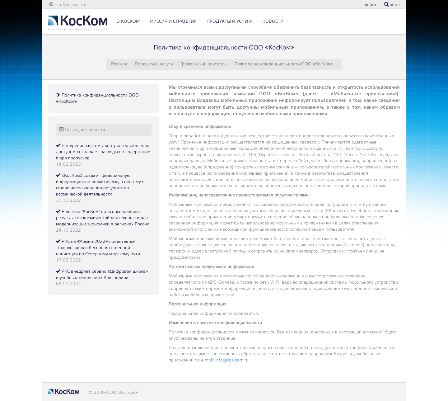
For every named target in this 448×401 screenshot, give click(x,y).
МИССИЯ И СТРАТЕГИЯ (173, 22)
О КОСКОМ (128, 22)
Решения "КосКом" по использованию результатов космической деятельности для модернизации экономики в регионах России (102, 218)
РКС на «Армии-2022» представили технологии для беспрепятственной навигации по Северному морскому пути (98, 248)
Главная (119, 64)
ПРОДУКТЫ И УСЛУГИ (229, 22)
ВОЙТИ (370, 5)
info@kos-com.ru (232, 360)
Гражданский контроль (203, 64)
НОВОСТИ (272, 22)
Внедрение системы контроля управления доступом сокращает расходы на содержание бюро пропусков (103, 152)
